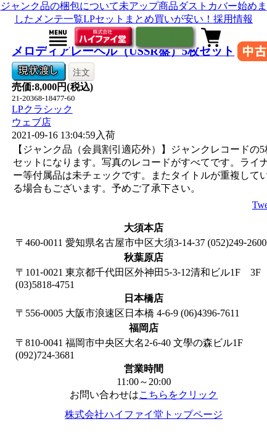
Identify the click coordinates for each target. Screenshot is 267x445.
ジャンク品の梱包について (60, 6)
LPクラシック (42, 109)
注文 (81, 72)
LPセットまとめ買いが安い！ (148, 19)
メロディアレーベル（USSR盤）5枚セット (123, 50)
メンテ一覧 (58, 19)
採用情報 (233, 19)
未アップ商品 (148, 6)
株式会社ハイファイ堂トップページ (144, 414)
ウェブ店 (31, 122)
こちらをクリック (178, 394)
